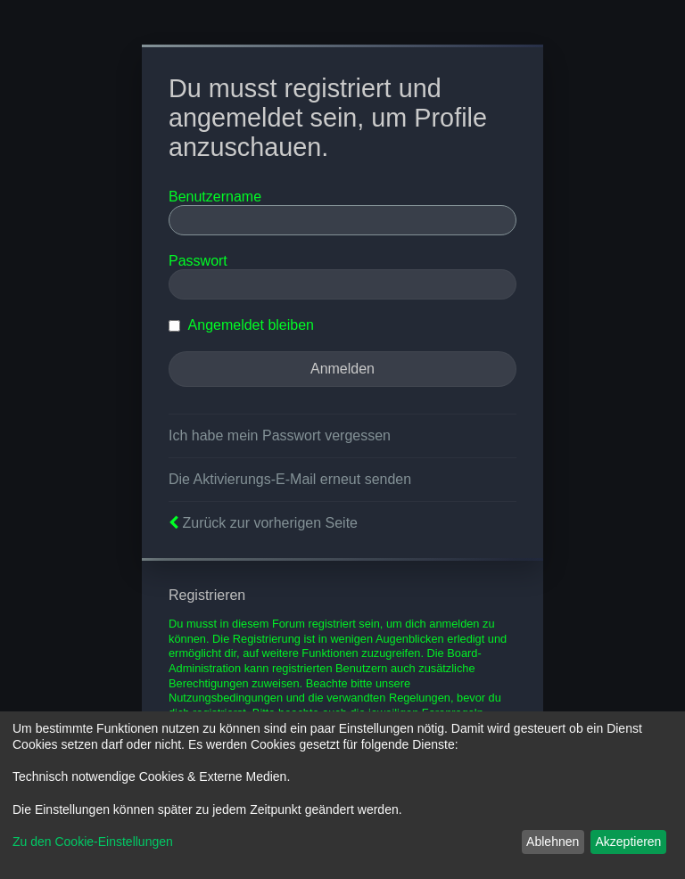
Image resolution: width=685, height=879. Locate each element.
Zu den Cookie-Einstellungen (92, 841)
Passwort (198, 260)
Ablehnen (552, 841)
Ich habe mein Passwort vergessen (280, 435)
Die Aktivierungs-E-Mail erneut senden (290, 479)
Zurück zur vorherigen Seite (270, 522)
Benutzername (215, 196)
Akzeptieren (628, 841)
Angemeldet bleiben (241, 325)
